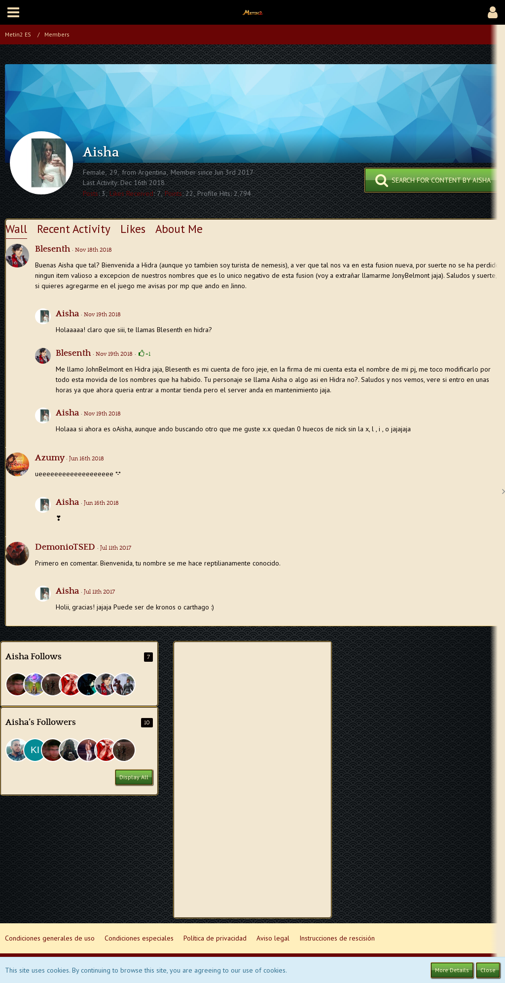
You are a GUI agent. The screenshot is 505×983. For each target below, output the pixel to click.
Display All (133, 777)
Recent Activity (73, 229)
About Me (179, 229)
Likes (132, 229)
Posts (90, 193)
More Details (452, 970)
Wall (16, 229)
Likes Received (131, 193)
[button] (13, 12)
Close (488, 970)
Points (173, 193)
